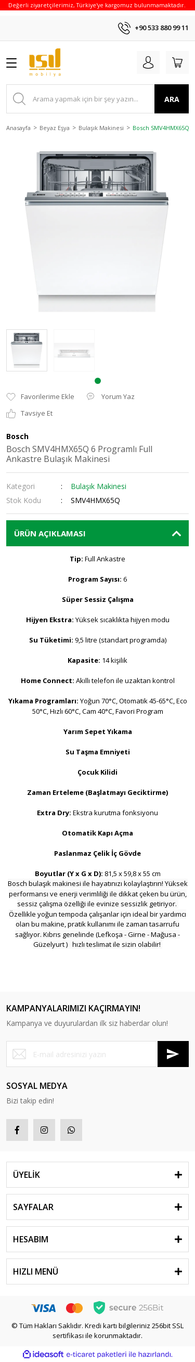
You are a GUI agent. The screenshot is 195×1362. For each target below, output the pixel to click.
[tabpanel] (26, 350)
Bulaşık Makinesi (98, 486)
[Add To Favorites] (40, 397)
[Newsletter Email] (97, 1054)
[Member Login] (148, 62)
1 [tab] (98, 381)
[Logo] (45, 63)
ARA (171, 99)
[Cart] (177, 62)
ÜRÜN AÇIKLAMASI (50, 533)
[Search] (97, 98)
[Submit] (173, 1054)
